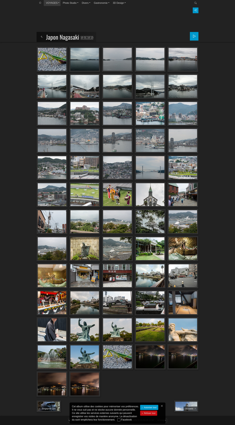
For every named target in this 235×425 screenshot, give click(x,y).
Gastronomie (101, 3)
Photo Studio (70, 3)
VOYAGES (52, 3)
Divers (85, 3)
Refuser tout (149, 413)
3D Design (118, 3)
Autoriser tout (149, 407)
